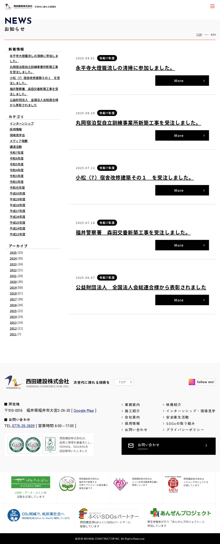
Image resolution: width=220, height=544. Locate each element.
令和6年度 (17, 158)
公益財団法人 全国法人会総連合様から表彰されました (141, 287)
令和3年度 (17, 176)
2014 (13, 316)
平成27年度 (17, 211)
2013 (13, 322)
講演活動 (16, 146)
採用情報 (16, 129)
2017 (13, 299)
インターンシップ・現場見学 (191, 410)
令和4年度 (17, 170)
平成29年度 (17, 199)
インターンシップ (22, 123)
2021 (13, 276)
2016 (13, 305)
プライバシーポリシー (185, 429)
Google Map (84, 410)
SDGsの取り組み (180, 423)
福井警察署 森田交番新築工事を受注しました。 (133, 232)
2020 (13, 281)
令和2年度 (17, 181)
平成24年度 (17, 228)
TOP (199, 34)
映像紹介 (173, 404)
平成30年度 (17, 193)
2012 (13, 328)
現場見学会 (17, 135)
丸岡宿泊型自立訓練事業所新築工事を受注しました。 (138, 122)
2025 (13, 252)
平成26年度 (17, 216)
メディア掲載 (19, 141)
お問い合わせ (136, 429)
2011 (13, 334)
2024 (13, 258)
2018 (13, 293)
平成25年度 (17, 222)
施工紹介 (132, 410)
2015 (13, 311)
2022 (13, 270)
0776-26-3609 (23, 425)
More (178, 80)
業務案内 (132, 404)
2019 (13, 287)
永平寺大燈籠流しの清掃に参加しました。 (125, 67)
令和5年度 (17, 164)
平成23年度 (17, 234)
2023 (13, 264)
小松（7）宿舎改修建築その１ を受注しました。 (135, 177)
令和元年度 (17, 187)
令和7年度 (107, 58)
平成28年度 (17, 205)
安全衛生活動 (177, 417)
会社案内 (132, 417)
